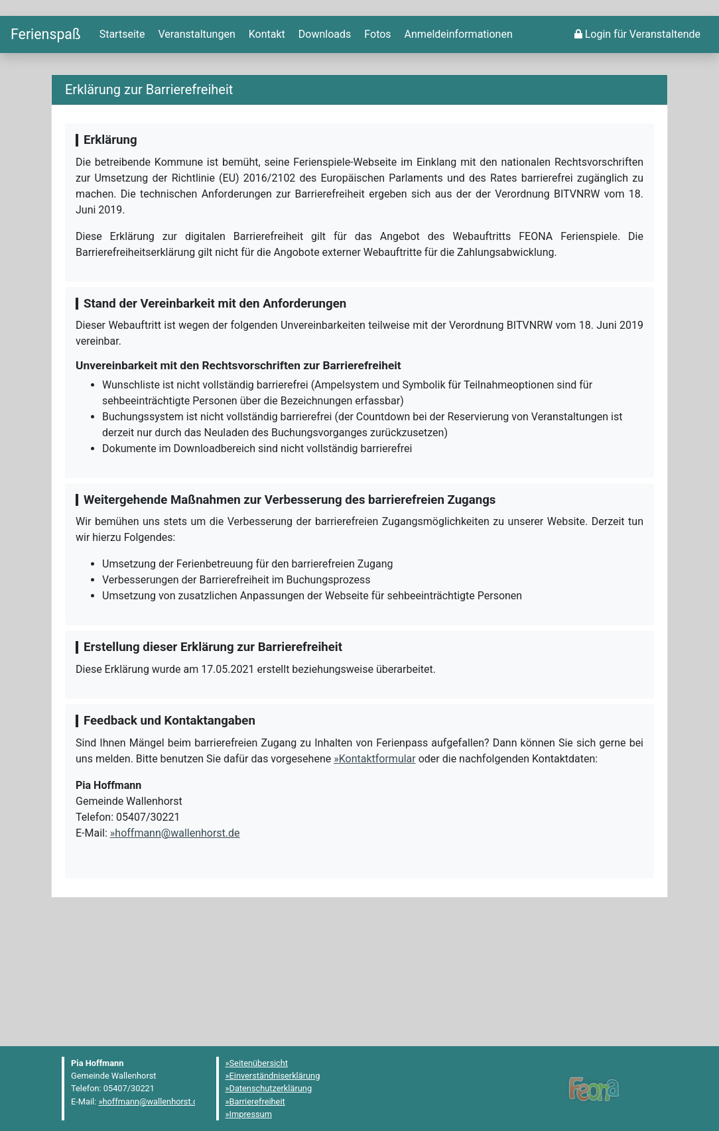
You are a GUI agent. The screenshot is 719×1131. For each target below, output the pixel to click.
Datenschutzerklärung (270, 1089)
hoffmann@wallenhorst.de (177, 941)
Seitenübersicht (259, 1063)
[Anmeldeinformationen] (457, 143)
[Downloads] (323, 143)
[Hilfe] (376, 143)
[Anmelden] (637, 143)
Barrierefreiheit (257, 1101)
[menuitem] (121, 143)
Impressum (250, 1114)
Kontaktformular (377, 867)
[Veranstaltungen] (196, 143)
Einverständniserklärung (274, 1076)
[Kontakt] (266, 143)
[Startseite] (46, 143)
